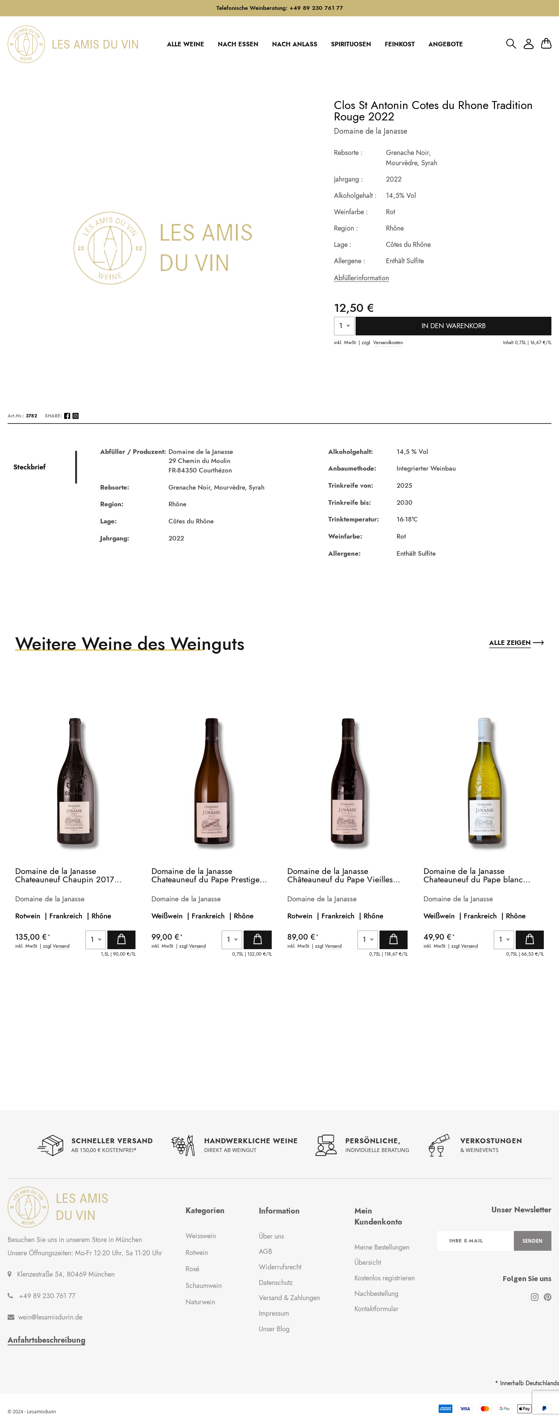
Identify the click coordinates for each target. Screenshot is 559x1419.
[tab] (44, 467)
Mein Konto (529, 44)
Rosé (192, 1269)
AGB (265, 1251)
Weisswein (201, 1236)
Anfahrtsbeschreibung (46, 1340)
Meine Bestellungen (381, 1247)
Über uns (271, 1236)
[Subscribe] (532, 1241)
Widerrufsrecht (280, 1267)
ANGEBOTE (445, 44)
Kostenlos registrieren (384, 1278)
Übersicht (367, 1262)
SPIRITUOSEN (351, 44)
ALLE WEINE (185, 44)
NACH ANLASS (294, 44)
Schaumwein (204, 1286)
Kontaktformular (376, 1309)
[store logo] (73, 44)
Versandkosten (388, 342)
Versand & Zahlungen (289, 1298)
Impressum (274, 1313)
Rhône (101, 916)
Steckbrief (29, 467)
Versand (61, 946)
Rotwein (197, 1253)
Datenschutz (276, 1283)
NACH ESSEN (238, 44)
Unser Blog (274, 1329)
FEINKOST (400, 44)
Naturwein (200, 1302)
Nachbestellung (376, 1294)
